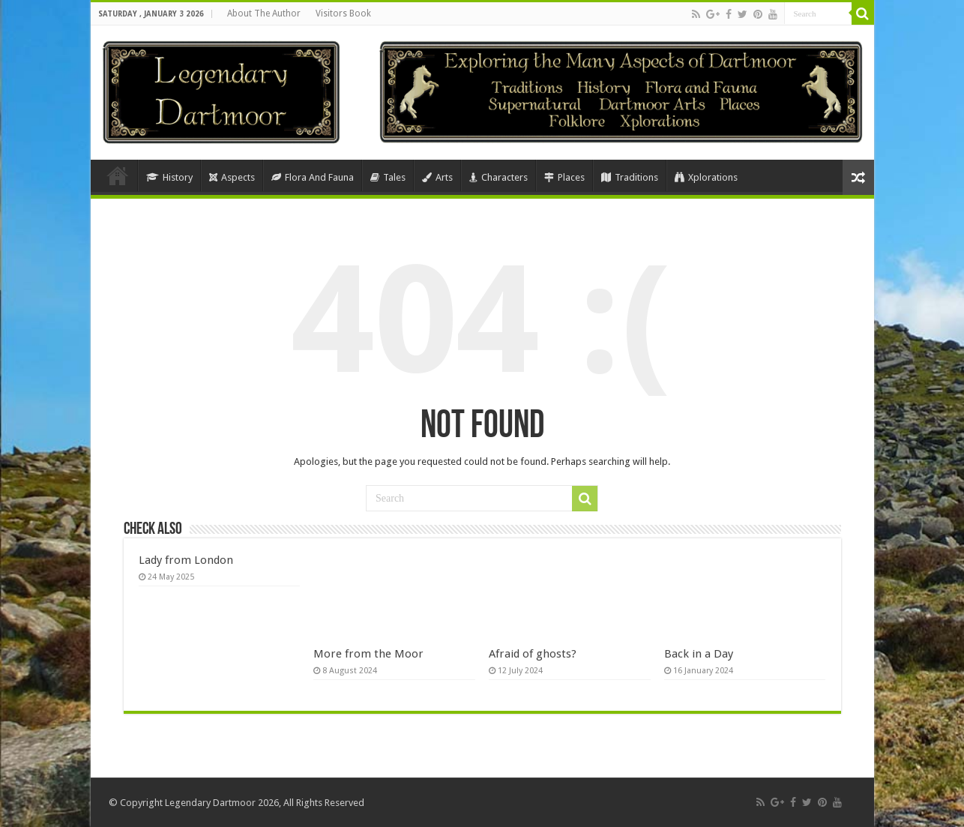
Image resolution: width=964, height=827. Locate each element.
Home (117, 175)
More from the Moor (368, 654)
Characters (498, 177)
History (169, 177)
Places (564, 177)
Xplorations (706, 177)
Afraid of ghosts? (532, 654)
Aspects (232, 177)
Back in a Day (698, 654)
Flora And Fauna (312, 177)
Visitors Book (343, 13)
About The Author (264, 13)
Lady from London (186, 560)
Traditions (629, 177)
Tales (388, 177)
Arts (437, 177)
